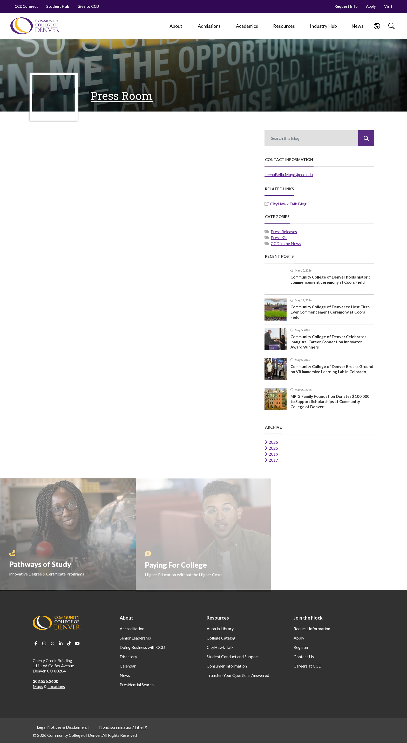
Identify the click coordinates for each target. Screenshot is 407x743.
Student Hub (57, 6)
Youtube (77, 643)
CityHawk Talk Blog (288, 203)
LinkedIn (61, 643)
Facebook (36, 643)
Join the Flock (308, 618)
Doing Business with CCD (142, 647)
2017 (273, 459)
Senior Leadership (135, 637)
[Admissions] (209, 26)
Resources (218, 618)
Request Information (312, 628)
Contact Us (304, 656)
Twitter (52, 643)
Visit (388, 6)
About (126, 618)
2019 (273, 454)
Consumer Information (227, 665)
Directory (128, 656)
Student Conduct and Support (233, 656)
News (125, 675)
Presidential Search (137, 684)
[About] (176, 26)
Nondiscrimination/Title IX (123, 727)
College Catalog (221, 637)
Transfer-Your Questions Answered (238, 675)
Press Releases (284, 231)
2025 (273, 448)
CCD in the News (286, 243)
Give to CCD (88, 6)
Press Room (122, 95)
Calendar (128, 665)
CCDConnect (26, 6)
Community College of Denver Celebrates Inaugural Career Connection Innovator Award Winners (328, 341)
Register (301, 647)
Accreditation (132, 628)
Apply (371, 6)
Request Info (346, 6)
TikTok (69, 643)
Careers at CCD (308, 665)
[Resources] (284, 26)
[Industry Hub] (323, 26)
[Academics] (247, 26)
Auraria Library (220, 628)
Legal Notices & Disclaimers (62, 727)
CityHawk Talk (220, 647)
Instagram (44, 643)
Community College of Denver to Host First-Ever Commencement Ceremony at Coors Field (330, 312)
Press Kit (279, 237)
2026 (273, 442)
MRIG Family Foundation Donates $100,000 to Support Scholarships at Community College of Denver (329, 401)
